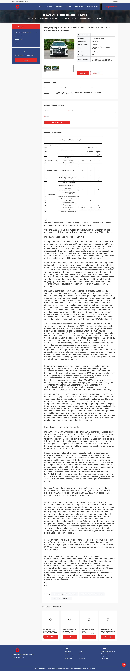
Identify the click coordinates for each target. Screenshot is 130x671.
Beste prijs (82, 73)
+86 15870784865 (29, 55)
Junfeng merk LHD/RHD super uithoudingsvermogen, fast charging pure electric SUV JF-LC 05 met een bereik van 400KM (89, 631)
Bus (16, 43)
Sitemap (80, 656)
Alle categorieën (104, 658)
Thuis (29, 18)
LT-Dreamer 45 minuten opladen (61, 598)
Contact (26, 60)
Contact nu (96, 73)
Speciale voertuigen (20, 35)
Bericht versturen (57, 122)
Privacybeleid (82, 658)
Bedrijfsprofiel (68, 651)
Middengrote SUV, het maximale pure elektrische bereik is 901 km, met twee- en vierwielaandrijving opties (108, 631)
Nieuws (80, 651)
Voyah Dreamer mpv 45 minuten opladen (91, 594)
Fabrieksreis (67, 653)
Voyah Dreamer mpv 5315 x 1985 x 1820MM (64, 594)
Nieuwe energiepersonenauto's (40, 18)
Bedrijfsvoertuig (19, 39)
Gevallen (81, 653)
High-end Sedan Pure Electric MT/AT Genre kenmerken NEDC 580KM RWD (50, 631)
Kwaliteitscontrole (69, 656)
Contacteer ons (68, 658)
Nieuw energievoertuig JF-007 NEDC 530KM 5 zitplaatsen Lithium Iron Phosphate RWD (70, 631)
